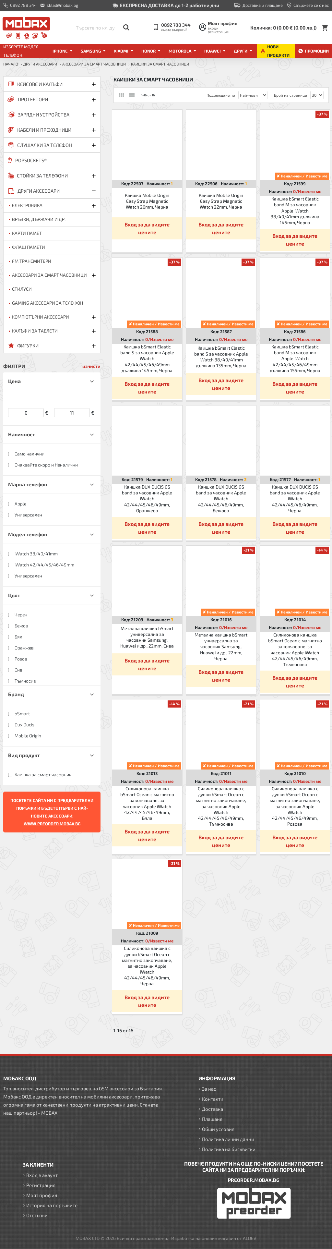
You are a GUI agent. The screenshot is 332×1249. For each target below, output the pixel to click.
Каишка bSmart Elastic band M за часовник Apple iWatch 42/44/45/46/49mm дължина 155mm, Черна (295, 358)
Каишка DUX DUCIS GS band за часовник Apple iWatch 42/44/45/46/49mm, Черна (295, 498)
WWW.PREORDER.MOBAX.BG (52, 823)
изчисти (91, 366)
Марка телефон (27, 484)
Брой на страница (290, 95)
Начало (10, 64)
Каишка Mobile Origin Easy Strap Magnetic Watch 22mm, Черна (221, 201)
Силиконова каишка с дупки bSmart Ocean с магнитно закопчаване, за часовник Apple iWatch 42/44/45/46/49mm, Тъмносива (221, 806)
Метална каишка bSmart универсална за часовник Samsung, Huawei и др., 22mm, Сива (147, 637)
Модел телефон (27, 534)
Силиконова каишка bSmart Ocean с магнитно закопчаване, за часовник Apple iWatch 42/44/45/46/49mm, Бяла (147, 803)
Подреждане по (221, 95)
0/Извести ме (307, 191)
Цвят (14, 595)
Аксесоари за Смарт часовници (94, 64)
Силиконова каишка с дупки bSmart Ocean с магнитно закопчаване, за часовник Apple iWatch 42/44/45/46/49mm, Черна (147, 965)
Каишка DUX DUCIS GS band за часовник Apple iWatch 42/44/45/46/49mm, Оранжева (147, 498)
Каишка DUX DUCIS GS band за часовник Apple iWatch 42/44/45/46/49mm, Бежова (221, 498)
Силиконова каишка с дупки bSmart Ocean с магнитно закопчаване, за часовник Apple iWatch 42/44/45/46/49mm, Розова (295, 806)
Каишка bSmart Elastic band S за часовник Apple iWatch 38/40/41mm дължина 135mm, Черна (221, 357)
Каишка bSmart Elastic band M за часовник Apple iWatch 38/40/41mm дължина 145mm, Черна (295, 210)
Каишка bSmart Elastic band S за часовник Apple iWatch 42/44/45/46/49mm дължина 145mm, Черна (147, 358)
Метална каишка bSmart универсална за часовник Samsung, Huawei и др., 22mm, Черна (221, 646)
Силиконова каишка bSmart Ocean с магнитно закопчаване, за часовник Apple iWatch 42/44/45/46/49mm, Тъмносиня (295, 649)
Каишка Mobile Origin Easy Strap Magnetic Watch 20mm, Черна (147, 201)
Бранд (16, 694)
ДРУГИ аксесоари (40, 64)
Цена (14, 381)
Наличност (21, 434)
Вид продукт (24, 755)
